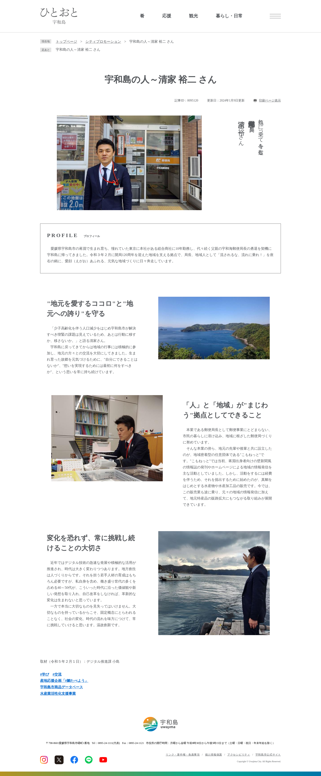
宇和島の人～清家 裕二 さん (78, 49)
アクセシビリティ (238, 754)
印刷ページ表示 (270, 100)
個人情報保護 (213, 754)
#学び (44, 674)
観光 (193, 15)
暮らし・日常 (229, 15)
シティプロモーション (103, 41)
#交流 (57, 674)
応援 (166, 15)
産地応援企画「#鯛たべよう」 (64, 681)
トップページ (66, 41)
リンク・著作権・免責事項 (183, 754)
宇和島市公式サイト (268, 754)
